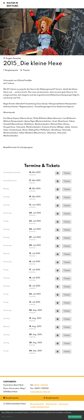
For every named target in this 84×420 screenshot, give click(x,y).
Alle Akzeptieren (74, 417)
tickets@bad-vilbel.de (40, 392)
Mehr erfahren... (7, 417)
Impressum (63, 404)
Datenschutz (51, 404)
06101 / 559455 (41, 385)
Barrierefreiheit (37, 404)
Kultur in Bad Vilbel (12, 4)
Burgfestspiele (11, 398)
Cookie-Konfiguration (39, 407)
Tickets (67, 173)
